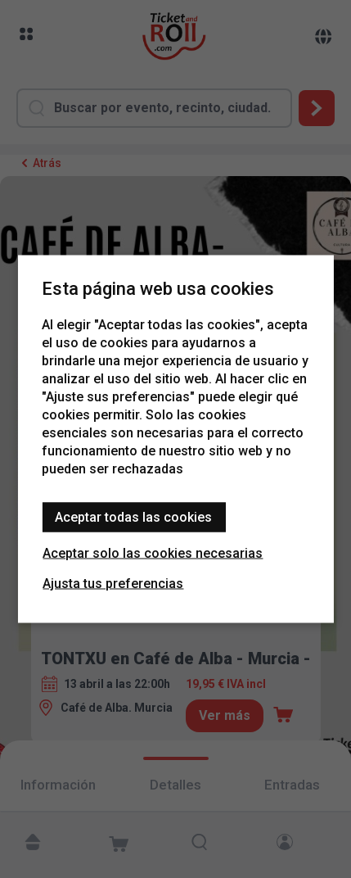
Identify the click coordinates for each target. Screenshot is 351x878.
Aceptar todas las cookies (133, 517)
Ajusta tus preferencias (113, 583)
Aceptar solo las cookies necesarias (153, 553)
